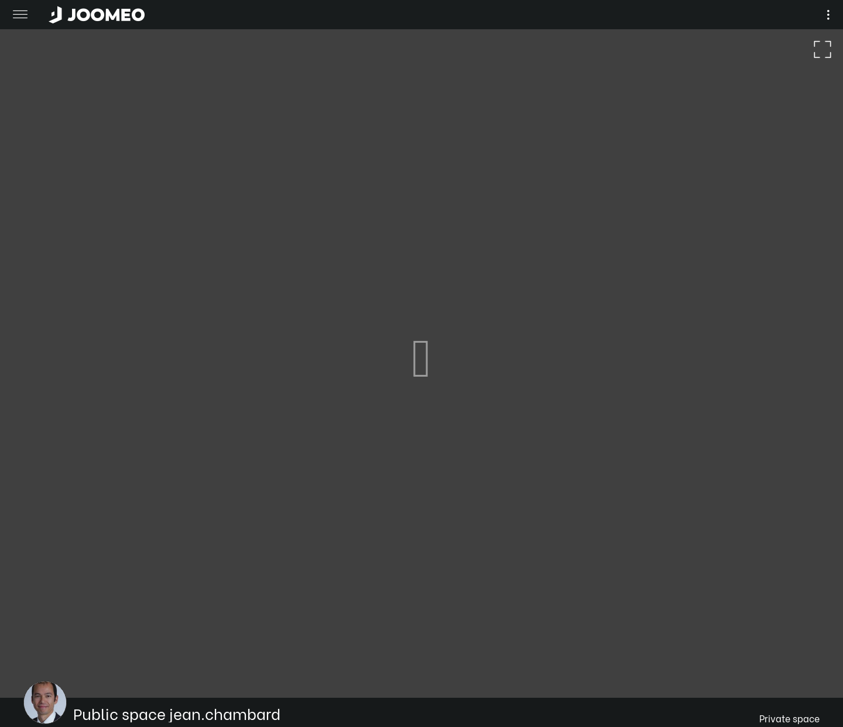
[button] (31, 667)
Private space (789, 718)
